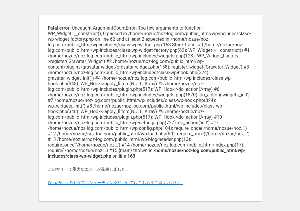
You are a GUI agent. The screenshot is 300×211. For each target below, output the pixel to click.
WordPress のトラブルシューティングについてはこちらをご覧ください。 (115, 182)
